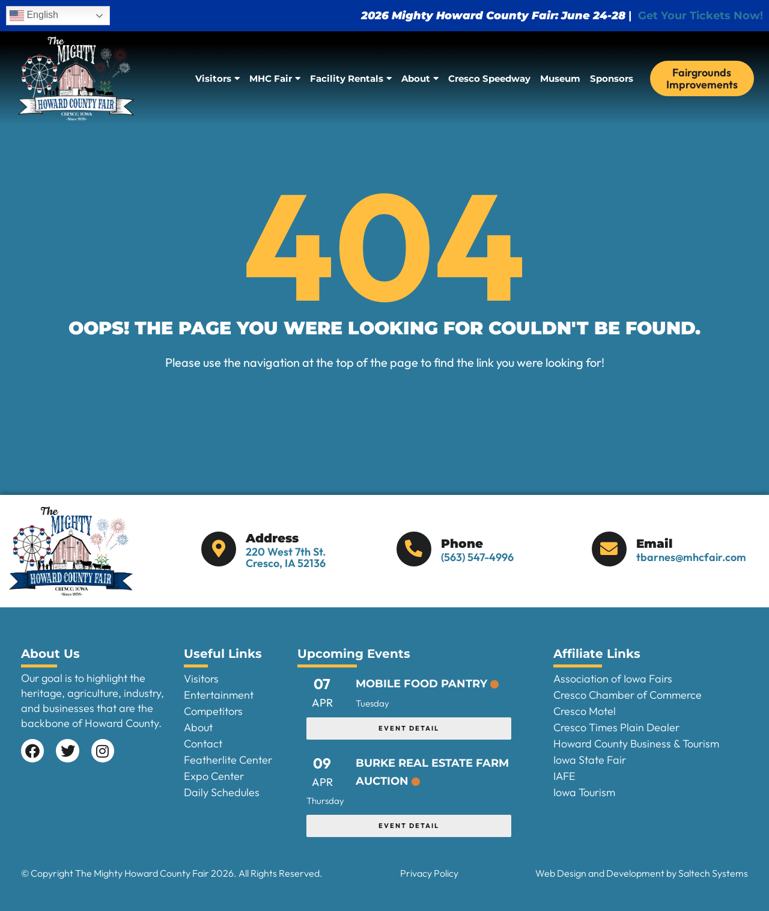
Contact (203, 743)
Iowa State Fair (589, 760)
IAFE (564, 776)
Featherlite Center (228, 760)
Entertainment (219, 695)
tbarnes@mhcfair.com (691, 557)
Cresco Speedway (489, 78)
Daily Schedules (222, 792)
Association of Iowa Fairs (612, 679)
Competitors (213, 711)
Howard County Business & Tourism (636, 743)
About (420, 78)
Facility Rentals (351, 78)
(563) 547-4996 (477, 557)
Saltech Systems (713, 873)
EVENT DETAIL (408, 728)
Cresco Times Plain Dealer (616, 727)
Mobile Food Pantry (421, 683)
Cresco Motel (584, 711)
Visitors (217, 78)
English (34, 15)
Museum (560, 78)
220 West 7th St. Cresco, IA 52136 (286, 557)
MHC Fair (274, 78)
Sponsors (611, 78)
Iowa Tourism (584, 792)
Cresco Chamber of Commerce (627, 695)
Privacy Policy (429, 873)
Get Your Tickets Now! (700, 15)
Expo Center (214, 776)
